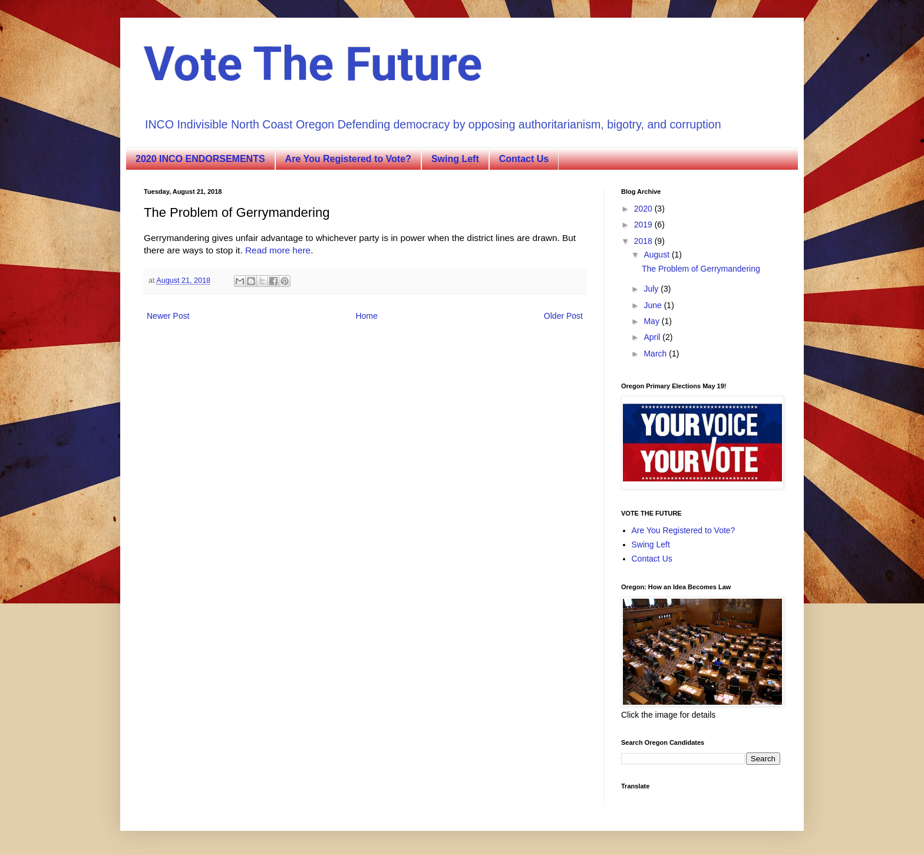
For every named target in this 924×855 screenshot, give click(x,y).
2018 (644, 241)
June (654, 305)
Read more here (278, 250)
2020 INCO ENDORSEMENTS (200, 159)
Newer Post (168, 316)
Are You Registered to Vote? (348, 159)
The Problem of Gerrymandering (701, 268)
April (653, 337)
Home (366, 316)
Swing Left (455, 159)
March (656, 353)
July (652, 288)
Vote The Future (313, 64)
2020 (644, 208)
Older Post (563, 316)
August (657, 254)
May (652, 321)
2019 (644, 224)
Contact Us (524, 159)
